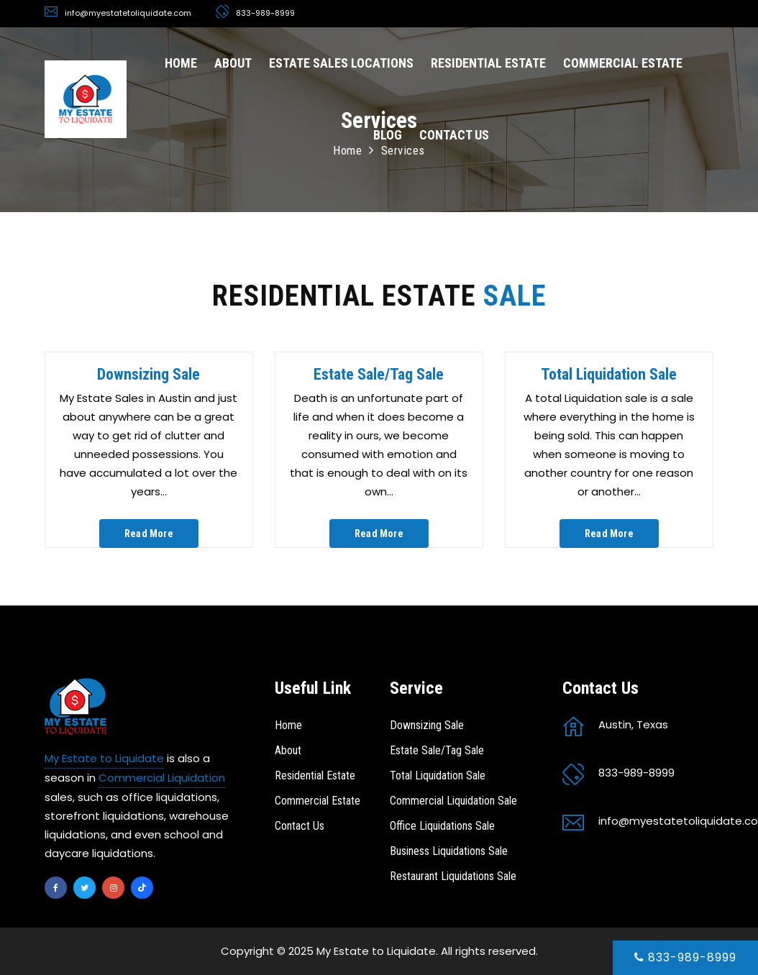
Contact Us (299, 826)
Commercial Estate (317, 800)
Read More (148, 533)
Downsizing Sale (148, 374)
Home (288, 725)
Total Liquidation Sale (609, 374)
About (288, 750)
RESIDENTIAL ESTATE (488, 62)
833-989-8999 (685, 957)
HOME (181, 62)
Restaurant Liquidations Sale (453, 876)
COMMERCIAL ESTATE (622, 62)
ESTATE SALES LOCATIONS (341, 62)
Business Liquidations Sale (449, 851)
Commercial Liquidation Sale (453, 800)
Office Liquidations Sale (442, 826)
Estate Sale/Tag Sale (379, 374)
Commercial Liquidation (162, 777)
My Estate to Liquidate (104, 758)
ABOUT (233, 62)
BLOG (387, 134)
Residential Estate (315, 775)
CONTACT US (454, 134)
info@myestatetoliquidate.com (128, 13)
